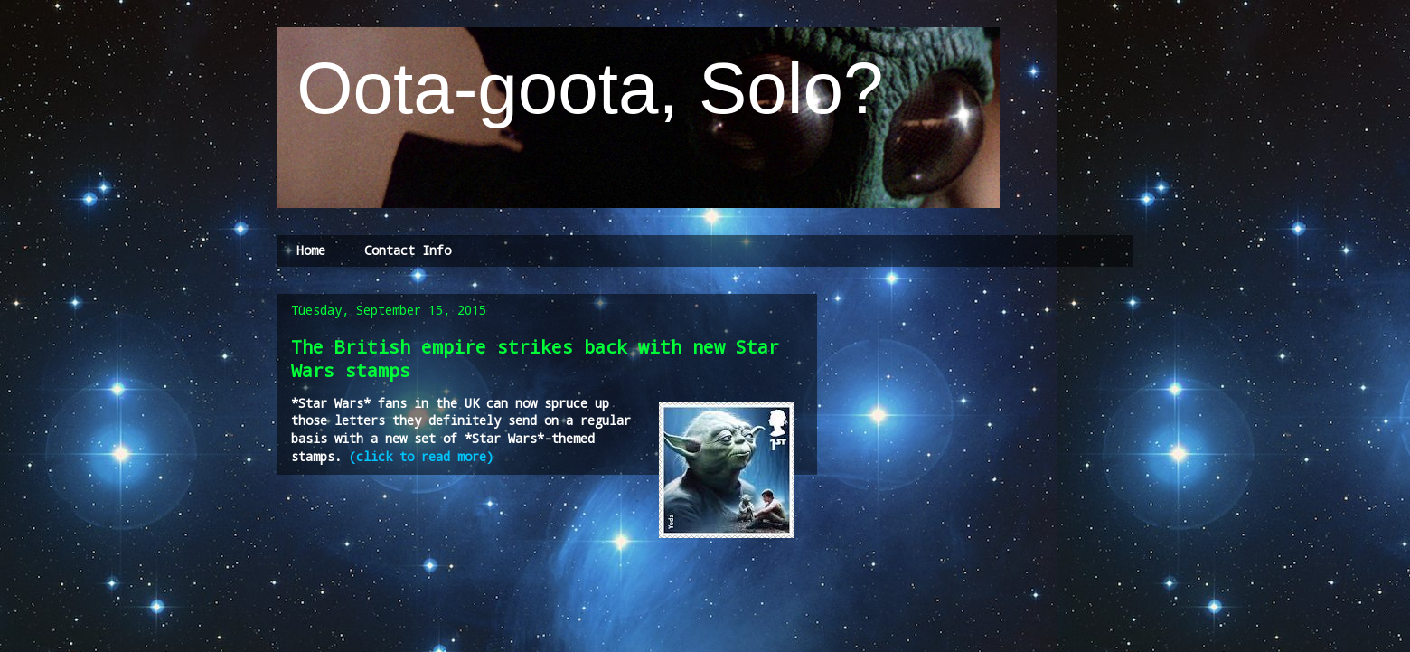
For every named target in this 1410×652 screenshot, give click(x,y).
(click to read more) (421, 456)
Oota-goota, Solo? (580, 88)
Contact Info (407, 250)
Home (310, 250)
